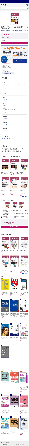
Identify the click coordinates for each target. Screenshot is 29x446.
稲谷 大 (20, 30)
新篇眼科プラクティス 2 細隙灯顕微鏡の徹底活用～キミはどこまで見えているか (13, 217)
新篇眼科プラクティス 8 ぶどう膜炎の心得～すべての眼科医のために (13, 211)
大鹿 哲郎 (7, 30)
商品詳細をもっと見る (7, 73)
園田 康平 (2, 30)
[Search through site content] (13, 8)
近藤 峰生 (16, 30)
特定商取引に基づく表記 (19, 444)
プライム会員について (5, 444)
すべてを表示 (24, 196)
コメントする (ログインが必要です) (8, 138)
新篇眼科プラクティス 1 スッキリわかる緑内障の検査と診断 (13, 214)
